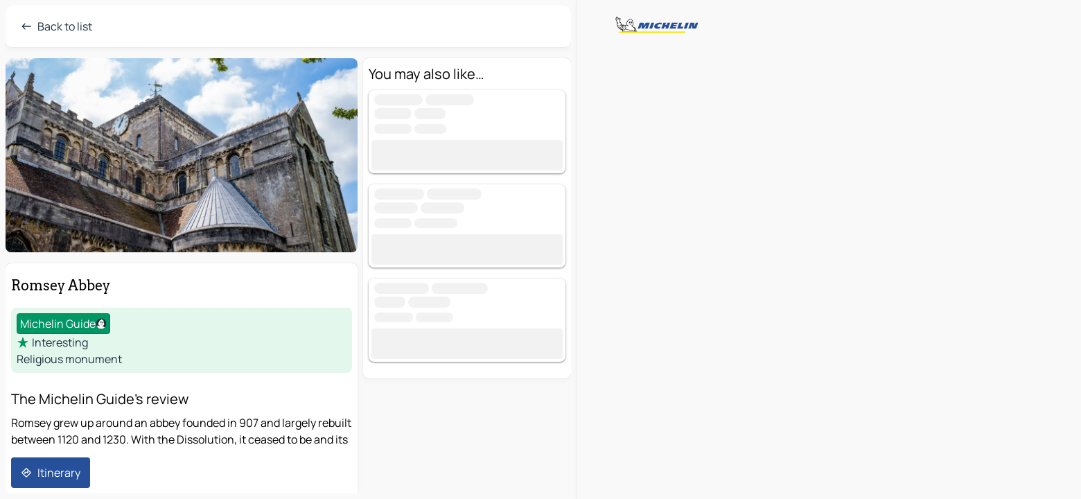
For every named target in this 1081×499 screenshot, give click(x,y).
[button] (182, 155)
